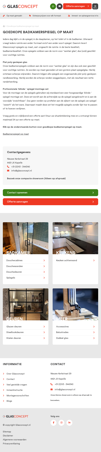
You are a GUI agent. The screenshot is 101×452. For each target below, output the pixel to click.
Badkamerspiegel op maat (16, 134)
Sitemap (7, 432)
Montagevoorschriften (18, 396)
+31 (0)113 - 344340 (18, 167)
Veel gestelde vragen (17, 385)
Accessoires (62, 326)
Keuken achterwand (66, 260)
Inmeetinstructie (15, 390)
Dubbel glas (62, 338)
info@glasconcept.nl (19, 171)
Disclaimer (8, 436)
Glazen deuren (14, 326)
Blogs (9, 401)
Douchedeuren (14, 272)
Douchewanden (14, 266)
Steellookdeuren (15, 332)
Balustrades (62, 332)
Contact (11, 379)
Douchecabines (14, 260)
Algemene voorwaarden (14, 440)
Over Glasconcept (16, 374)
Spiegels (10, 278)
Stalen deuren (13, 338)
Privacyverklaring (11, 444)
